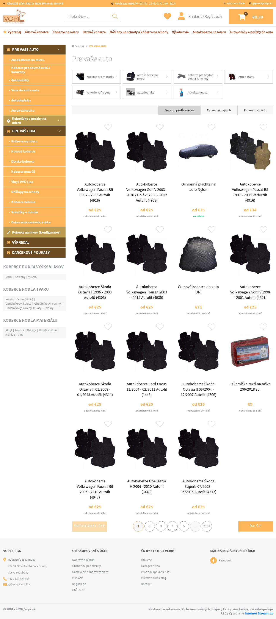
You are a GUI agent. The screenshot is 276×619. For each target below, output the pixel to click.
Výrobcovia (180, 32)
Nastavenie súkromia (164, 609)
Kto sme (146, 560)
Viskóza (10, 335)
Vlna (21, 335)
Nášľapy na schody (25, 192)
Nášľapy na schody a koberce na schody (139, 32)
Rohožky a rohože (24, 212)
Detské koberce (94, 32)
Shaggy (31, 330)
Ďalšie (255, 526)
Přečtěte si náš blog (153, 578)
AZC (223, 613)
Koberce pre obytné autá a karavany (30, 69)
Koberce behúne (23, 202)
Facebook (225, 560)
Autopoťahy (20, 80)
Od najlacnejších (219, 110)
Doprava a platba (83, 560)
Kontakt (146, 584)
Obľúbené (78, 590)
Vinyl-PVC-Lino (22, 181)
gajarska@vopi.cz (262, 3)
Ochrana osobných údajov (201, 609)
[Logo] (15, 16)
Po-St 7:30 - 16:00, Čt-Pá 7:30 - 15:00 (145, 3)
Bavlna (19, 330)
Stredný (20, 277)
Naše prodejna (150, 566)
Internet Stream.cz (259, 613)
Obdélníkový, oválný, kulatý (23, 308)
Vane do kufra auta (25, 90)
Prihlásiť (195, 16)
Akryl (8, 330)
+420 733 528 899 (236, 3)
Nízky (8, 277)
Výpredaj (14, 32)
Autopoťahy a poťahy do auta (251, 32)
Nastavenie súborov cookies (90, 572)
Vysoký (32, 277)
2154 (206, 526)
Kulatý (9, 299)
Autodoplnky (21, 100)
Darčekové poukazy (28, 252)
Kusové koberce (37, 32)
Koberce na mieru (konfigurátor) (34, 232)
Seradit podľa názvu (179, 110)
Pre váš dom (21, 131)
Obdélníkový (25, 299)
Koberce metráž (23, 171)
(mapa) (31, 559)
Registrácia (213, 16)
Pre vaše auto (23, 49)
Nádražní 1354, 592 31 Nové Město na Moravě (34, 3)
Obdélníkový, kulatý (18, 304)
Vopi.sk (80, 46)
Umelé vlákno (48, 330)
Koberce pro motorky (95, 76)
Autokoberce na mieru (209, 32)
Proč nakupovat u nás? (156, 572)
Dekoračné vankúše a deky (31, 222)
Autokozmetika (22, 110)
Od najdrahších (255, 110)
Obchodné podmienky (86, 566)
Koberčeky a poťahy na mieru (26, 120)
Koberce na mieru (66, 32)
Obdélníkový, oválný (47, 304)
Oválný (48, 308)
